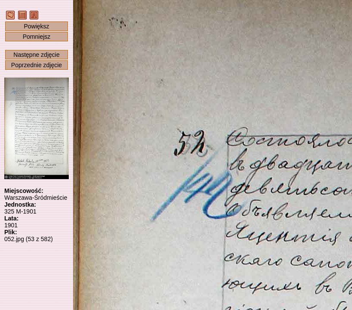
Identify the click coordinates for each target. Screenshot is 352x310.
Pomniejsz (37, 36)
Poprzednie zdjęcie (36, 65)
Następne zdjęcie (36, 54)
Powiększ (36, 26)
